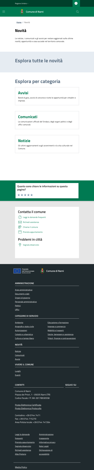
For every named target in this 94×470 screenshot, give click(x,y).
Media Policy (21, 467)
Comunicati (27, 117)
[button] (22, 3)
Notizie (24, 141)
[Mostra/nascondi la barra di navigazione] (3, 11)
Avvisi (23, 93)
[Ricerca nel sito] (77, 11)
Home (18, 22)
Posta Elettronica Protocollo (28, 408)
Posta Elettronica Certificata (28, 405)
